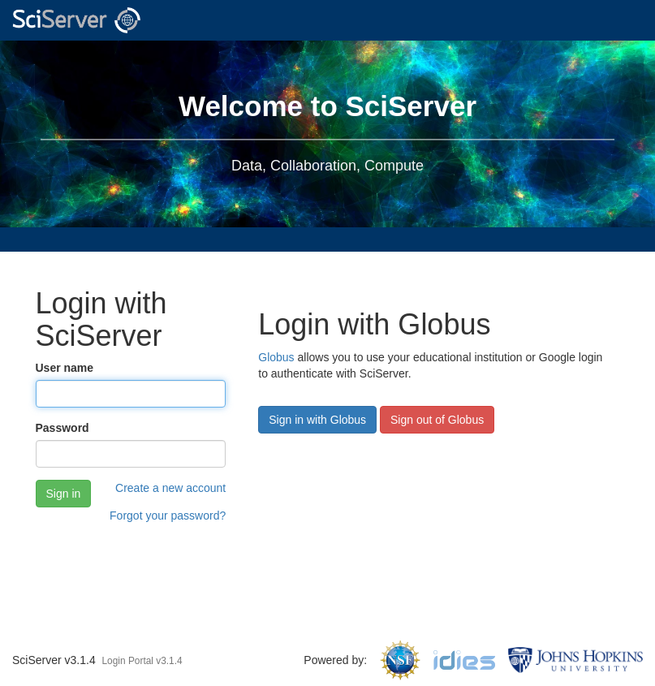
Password (62, 427)
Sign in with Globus (317, 419)
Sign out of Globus (437, 419)
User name (65, 367)
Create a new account (170, 487)
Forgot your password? (168, 515)
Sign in (63, 493)
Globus (276, 357)
